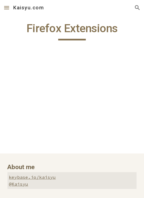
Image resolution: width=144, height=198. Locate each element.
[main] (72, 31)
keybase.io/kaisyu (32, 177)
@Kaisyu (18, 184)
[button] (6, 7)
